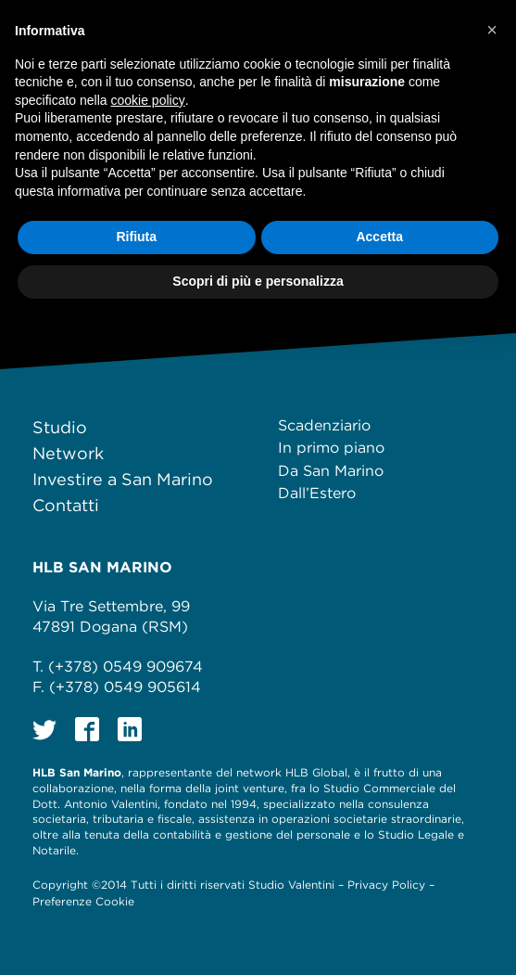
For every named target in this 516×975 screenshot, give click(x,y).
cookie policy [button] (148, 100)
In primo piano (331, 447)
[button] (492, 30)
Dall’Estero (317, 493)
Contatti (65, 505)
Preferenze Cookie (83, 901)
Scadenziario (324, 425)
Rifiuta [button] (136, 236)
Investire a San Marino (122, 479)
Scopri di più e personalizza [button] (257, 281)
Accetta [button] (379, 236)
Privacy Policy (386, 885)
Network (68, 453)
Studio (59, 427)
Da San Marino (331, 471)
